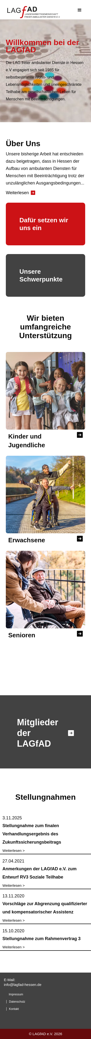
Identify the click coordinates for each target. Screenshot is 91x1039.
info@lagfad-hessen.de (22, 985)
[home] (38, 11)
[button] (79, 11)
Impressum (16, 994)
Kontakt (14, 1009)
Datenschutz (17, 1001)
